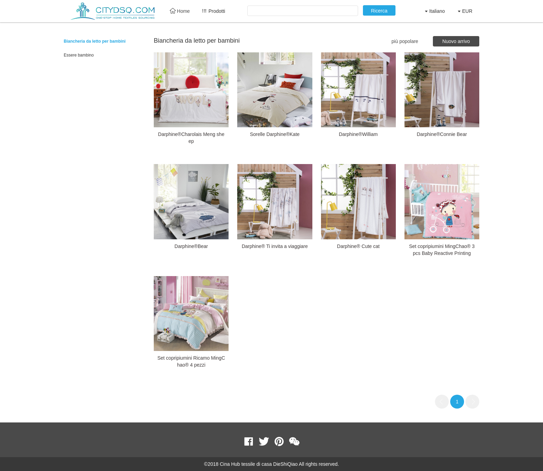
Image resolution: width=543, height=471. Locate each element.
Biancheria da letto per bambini (95, 41)
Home (180, 11)
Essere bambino (79, 55)
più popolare (405, 41)
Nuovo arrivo (456, 41)
